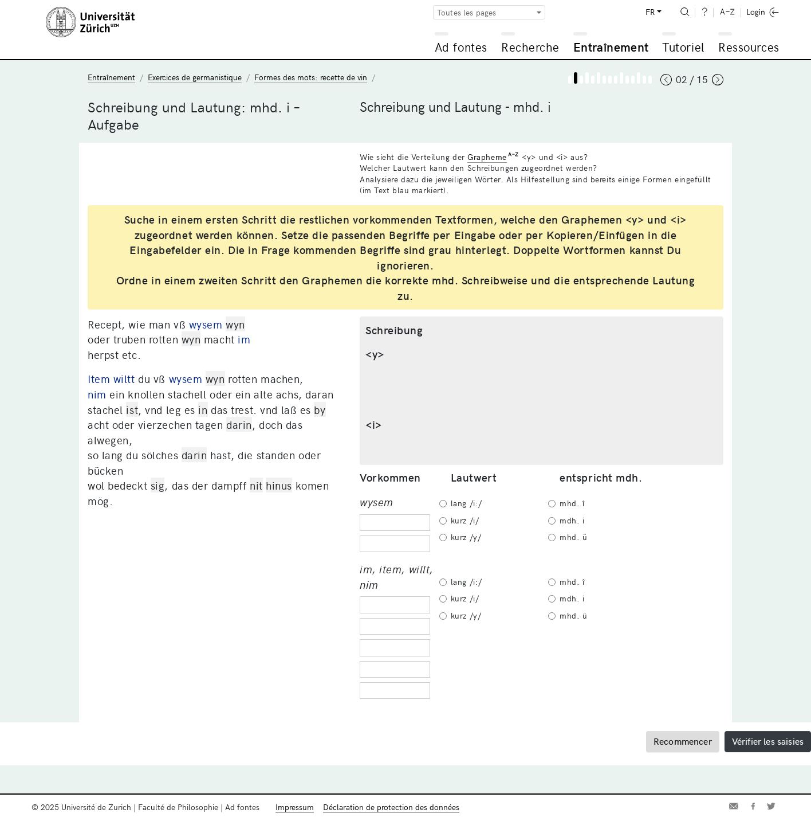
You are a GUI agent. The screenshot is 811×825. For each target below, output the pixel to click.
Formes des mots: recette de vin (310, 77)
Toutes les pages (467, 12)
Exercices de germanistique (195, 77)
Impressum (294, 806)
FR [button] (650, 11)
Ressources (748, 46)
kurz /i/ (465, 520)
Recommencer (682, 740)
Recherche (530, 46)
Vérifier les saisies (768, 740)
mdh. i (572, 520)
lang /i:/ (466, 503)
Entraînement (610, 46)
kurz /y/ (466, 536)
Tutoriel (683, 46)
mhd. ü (573, 536)
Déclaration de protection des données (391, 806)
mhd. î (572, 503)
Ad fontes (461, 46)
